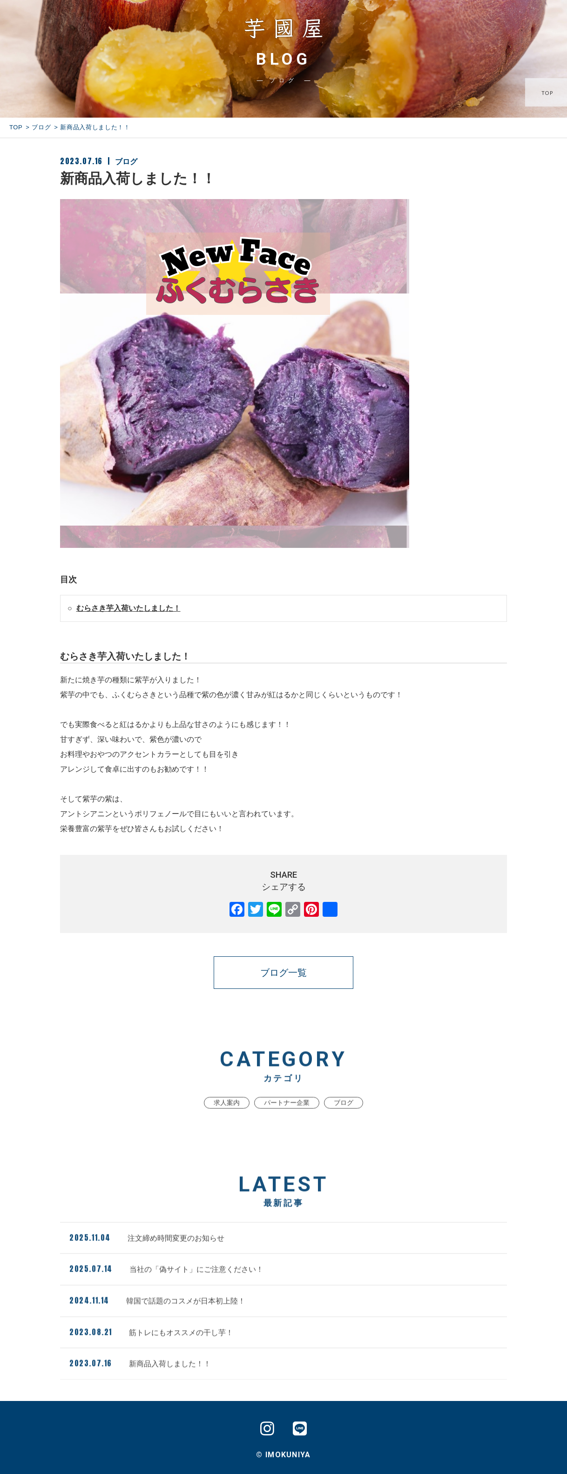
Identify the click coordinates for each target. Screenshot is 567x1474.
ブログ (41, 127)
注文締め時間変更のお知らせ (146, 1256)
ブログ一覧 (283, 972)
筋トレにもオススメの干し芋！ (151, 1350)
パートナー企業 (287, 1121)
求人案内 (227, 1121)
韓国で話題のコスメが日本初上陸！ (157, 1319)
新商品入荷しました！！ (140, 1381)
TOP (548, 93)
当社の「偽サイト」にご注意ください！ (166, 1287)
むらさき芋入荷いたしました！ (128, 608)
